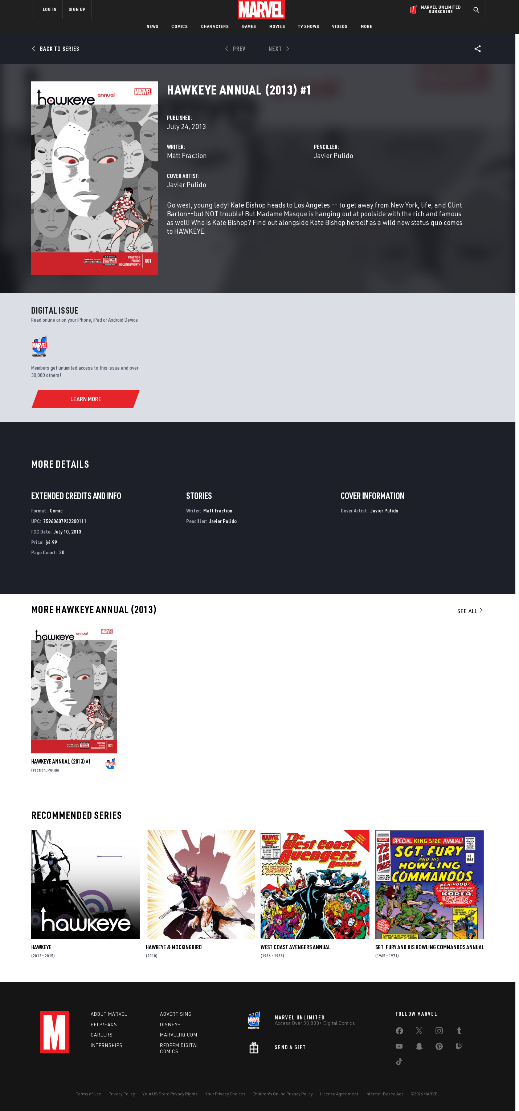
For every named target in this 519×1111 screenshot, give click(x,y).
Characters (215, 26)
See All (470, 611)
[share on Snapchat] (419, 1047)
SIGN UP (77, 9)
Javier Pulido (333, 155)
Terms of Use (88, 1093)
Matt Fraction (187, 155)
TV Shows (308, 26)
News (153, 26)
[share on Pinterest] (439, 1047)
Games (249, 26)
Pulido (53, 770)
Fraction (38, 770)
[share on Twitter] (419, 1032)
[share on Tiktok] (399, 1063)
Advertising (176, 1014)
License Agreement (339, 1093)
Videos (339, 26)
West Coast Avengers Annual (296, 947)
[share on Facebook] (399, 1032)
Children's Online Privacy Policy (283, 1093)
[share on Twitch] (459, 1047)
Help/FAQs (104, 1024)
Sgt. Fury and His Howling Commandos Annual (429, 947)
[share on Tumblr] (459, 1032)
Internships (107, 1045)
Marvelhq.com (178, 1035)
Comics (179, 26)
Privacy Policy (122, 1093)
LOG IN (50, 9)
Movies (277, 26)
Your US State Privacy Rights (170, 1093)
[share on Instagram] (439, 1032)
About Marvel (109, 1014)
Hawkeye (41, 947)
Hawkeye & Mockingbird (174, 947)
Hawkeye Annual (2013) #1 (61, 761)
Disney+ (170, 1024)
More (367, 26)
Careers (102, 1035)
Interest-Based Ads (384, 1093)
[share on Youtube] (399, 1047)
